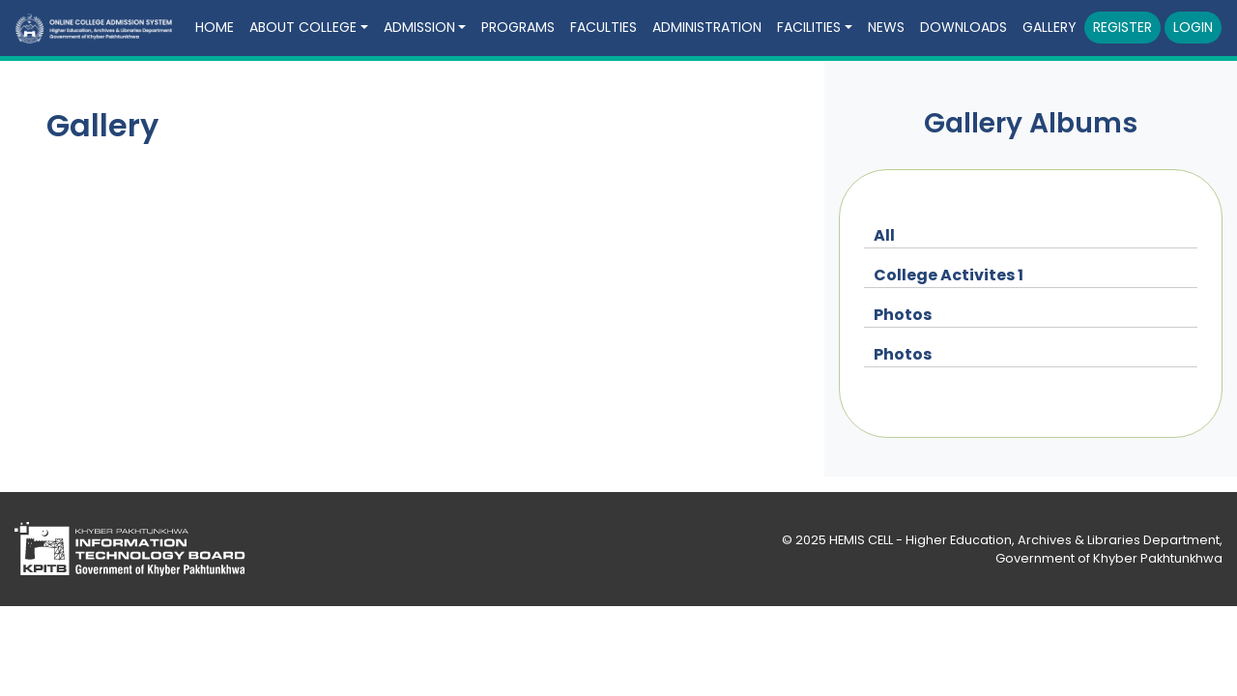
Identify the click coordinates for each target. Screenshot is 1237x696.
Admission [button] (419, 27)
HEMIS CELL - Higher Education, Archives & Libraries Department (1024, 540)
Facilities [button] (809, 27)
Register (1122, 27)
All (884, 235)
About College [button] (303, 27)
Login (1193, 27)
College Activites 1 (948, 275)
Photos (903, 315)
